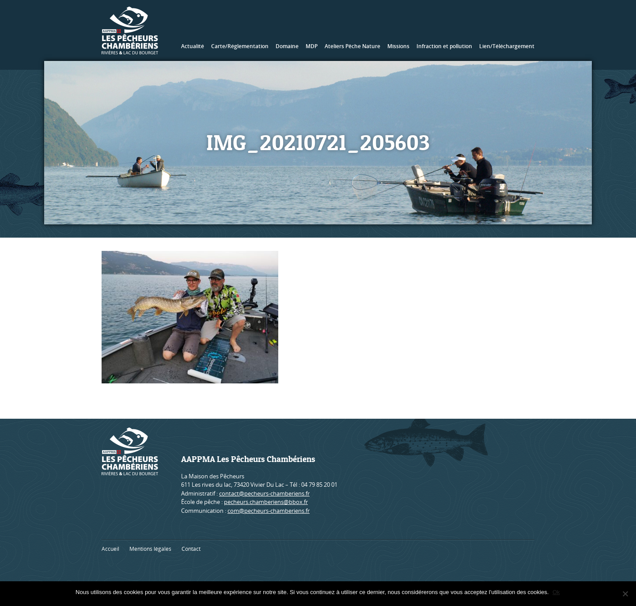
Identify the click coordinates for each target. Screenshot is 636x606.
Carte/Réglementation (240, 46)
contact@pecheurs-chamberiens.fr (264, 493)
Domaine (287, 46)
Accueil (110, 549)
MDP (312, 46)
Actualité (192, 46)
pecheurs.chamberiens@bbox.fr (266, 502)
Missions (398, 46)
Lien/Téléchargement (506, 46)
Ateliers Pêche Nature (352, 46)
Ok (556, 592)
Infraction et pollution (444, 46)
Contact (191, 549)
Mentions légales (150, 549)
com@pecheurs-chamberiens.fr (268, 511)
